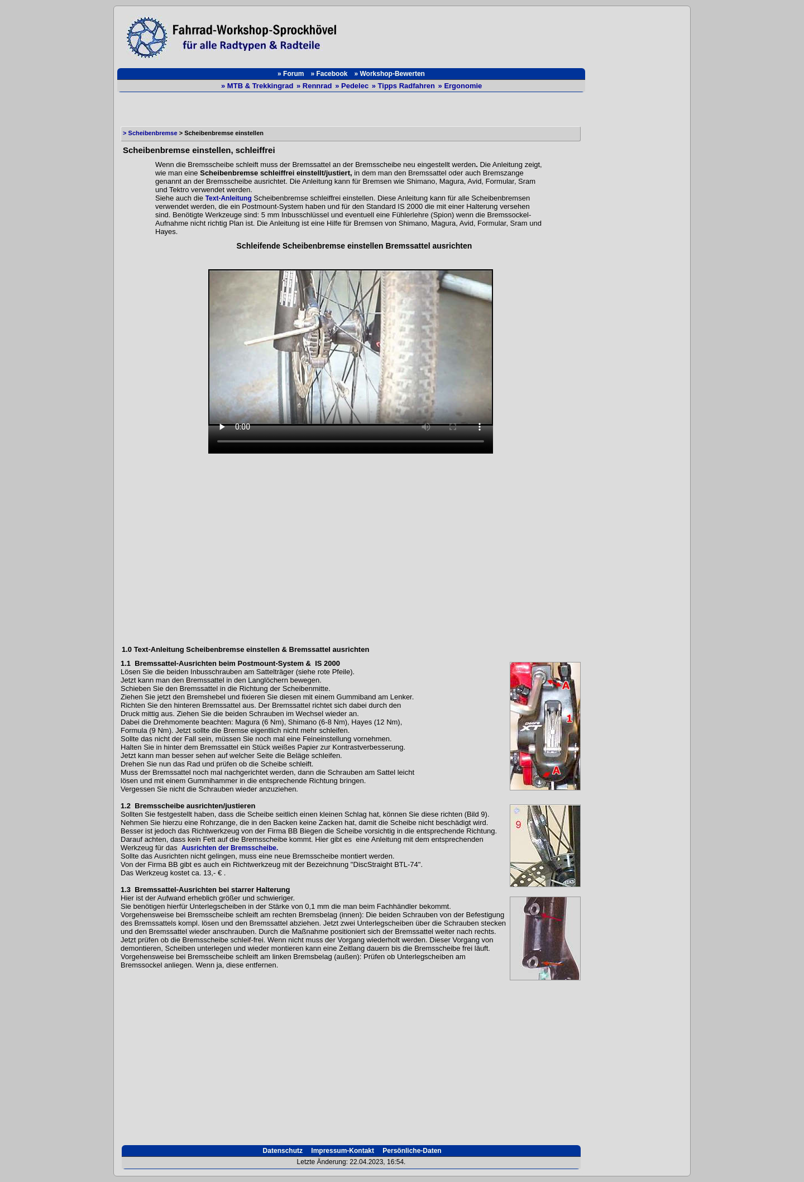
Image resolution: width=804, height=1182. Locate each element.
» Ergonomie (460, 86)
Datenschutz (282, 1151)
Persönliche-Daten (411, 1151)
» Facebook (328, 74)
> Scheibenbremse (150, 133)
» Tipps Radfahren (404, 86)
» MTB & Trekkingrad (258, 86)
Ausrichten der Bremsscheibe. (229, 848)
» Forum (290, 74)
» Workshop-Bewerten (389, 74)
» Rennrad (315, 86)
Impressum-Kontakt (341, 1151)
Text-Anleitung (228, 198)
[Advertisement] (467, 35)
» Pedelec (353, 86)
